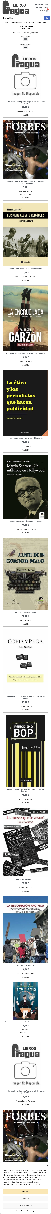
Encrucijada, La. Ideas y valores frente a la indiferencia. (25, 353)
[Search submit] (47, 18)
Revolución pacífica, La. (25, 965)
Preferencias (26, 1206)
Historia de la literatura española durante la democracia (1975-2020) (25, 102)
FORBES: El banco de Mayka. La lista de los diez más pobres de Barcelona (25, 182)
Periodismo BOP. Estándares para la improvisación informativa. (25, 790)
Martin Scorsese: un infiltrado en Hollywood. (25, 521)
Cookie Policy (21, 1211)
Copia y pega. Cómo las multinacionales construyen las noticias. (25, 697)
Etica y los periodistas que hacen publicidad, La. (26, 438)
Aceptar (25, 1191)
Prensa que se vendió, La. (25, 879)
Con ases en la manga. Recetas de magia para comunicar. (25, 1022)
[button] (47, 1165)
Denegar (25, 1199)
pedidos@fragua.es (31, 33)
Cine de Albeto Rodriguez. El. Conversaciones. (25, 269)
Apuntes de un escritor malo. (25, 612)
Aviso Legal (31, 1211)
